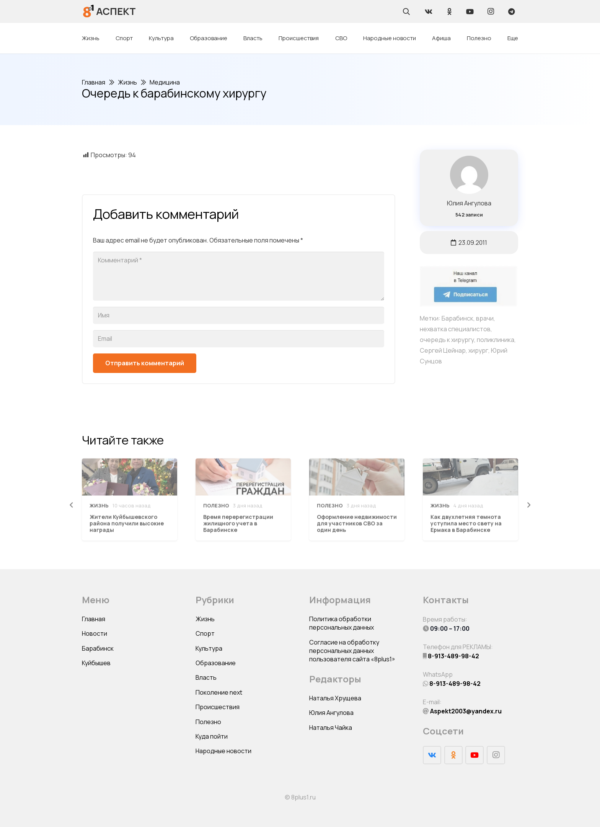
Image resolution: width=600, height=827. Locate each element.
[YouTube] (470, 11)
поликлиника (495, 339)
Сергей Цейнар (443, 350)
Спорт (205, 633)
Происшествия (218, 707)
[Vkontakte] (428, 11)
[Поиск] (406, 11)
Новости (94, 633)
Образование (216, 663)
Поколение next (219, 692)
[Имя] (238, 315)
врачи (485, 318)
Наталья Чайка (330, 727)
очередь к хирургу (447, 339)
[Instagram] (490, 11)
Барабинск (457, 318)
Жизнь (205, 619)
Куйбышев (96, 663)
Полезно (208, 722)
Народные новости (223, 751)
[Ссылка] (88, 11)
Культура (209, 648)
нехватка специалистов (455, 329)
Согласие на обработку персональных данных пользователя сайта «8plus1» (352, 651)
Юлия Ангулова (469, 203)
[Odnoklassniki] (449, 11)
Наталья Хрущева (335, 698)
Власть (206, 677)
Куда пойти (212, 736)
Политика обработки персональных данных (341, 623)
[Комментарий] (238, 276)
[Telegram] (511, 11)
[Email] (238, 338)
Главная (93, 619)
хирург (478, 350)
